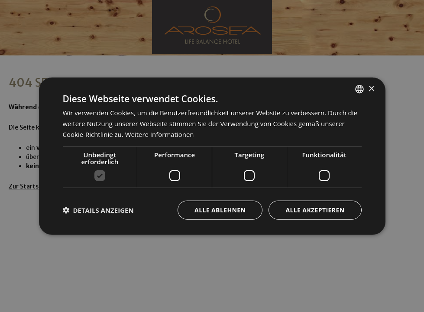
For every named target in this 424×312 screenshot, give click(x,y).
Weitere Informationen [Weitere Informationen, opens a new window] (159, 134)
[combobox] (359, 89)
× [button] (371, 88)
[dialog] (212, 156)
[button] (98, 209)
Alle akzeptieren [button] (314, 209)
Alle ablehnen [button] (220, 209)
